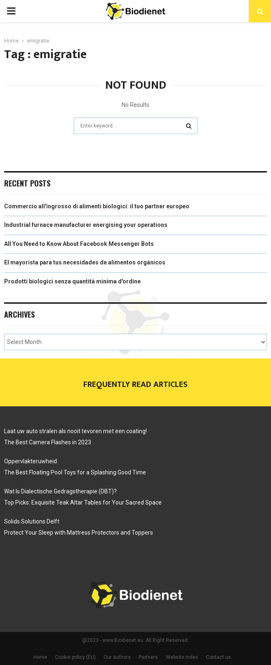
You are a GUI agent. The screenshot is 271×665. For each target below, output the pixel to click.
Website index (182, 657)
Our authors (117, 657)
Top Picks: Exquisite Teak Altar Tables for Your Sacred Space (83, 502)
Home (40, 657)
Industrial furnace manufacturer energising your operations (85, 225)
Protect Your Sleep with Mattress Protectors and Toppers (78, 532)
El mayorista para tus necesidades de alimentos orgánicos (84, 262)
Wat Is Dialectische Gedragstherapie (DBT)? (60, 491)
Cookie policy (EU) (75, 657)
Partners (148, 657)
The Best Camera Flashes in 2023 (47, 442)
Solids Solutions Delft (32, 521)
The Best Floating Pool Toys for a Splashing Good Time (75, 472)
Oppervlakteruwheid (30, 461)
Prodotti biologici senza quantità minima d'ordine (72, 281)
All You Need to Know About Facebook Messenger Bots (79, 244)
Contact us (218, 657)
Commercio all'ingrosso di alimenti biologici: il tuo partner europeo (96, 206)
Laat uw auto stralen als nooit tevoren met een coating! (75, 431)
